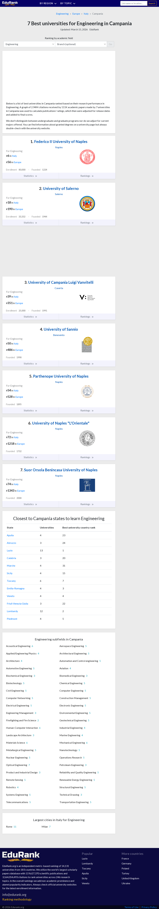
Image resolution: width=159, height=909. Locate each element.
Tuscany (11, 580)
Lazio (10, 550)
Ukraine (126, 883)
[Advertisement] (29, 77)
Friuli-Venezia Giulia (17, 603)
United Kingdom (130, 878)
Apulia (10, 535)
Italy (86, 13)
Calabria (11, 557)
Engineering (62, 13)
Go (110, 44)
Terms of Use (131, 907)
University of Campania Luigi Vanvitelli (58, 282)
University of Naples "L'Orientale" (58, 423)
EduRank (94, 29)
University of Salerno (59, 188)
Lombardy (12, 611)
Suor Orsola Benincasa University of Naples (59, 470)
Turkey (125, 873)
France (125, 858)
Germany (126, 863)
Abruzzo (11, 542)
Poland (125, 868)
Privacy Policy (149, 907)
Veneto (10, 595)
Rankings (87, 175)
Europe (76, 13)
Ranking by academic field (59, 38)
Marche (11, 565)
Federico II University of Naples (58, 141)
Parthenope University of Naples (59, 376)
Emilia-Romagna (15, 588)
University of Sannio (59, 329)
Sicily (9, 573)
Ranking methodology (17, 899)
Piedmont (12, 618)
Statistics (30, 175)
